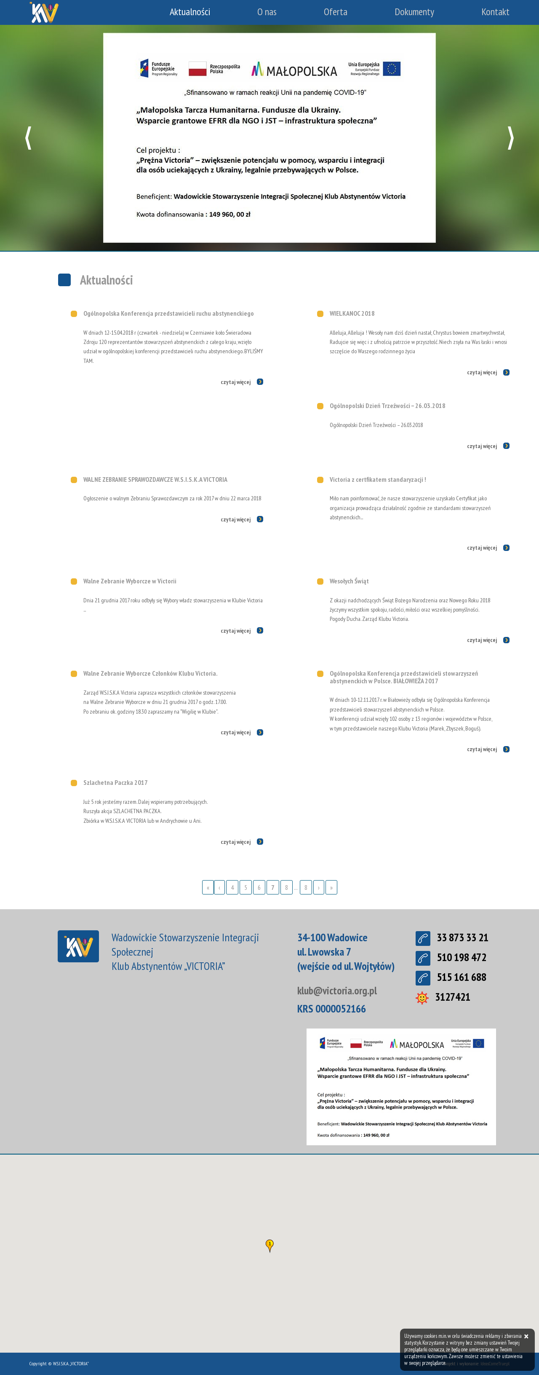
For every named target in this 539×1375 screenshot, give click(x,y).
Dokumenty (414, 11)
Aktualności (190, 11)
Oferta (335, 11)
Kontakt (495, 11)
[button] (28, 138)
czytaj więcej (236, 382)
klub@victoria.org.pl (338, 990)
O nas (267, 11)
